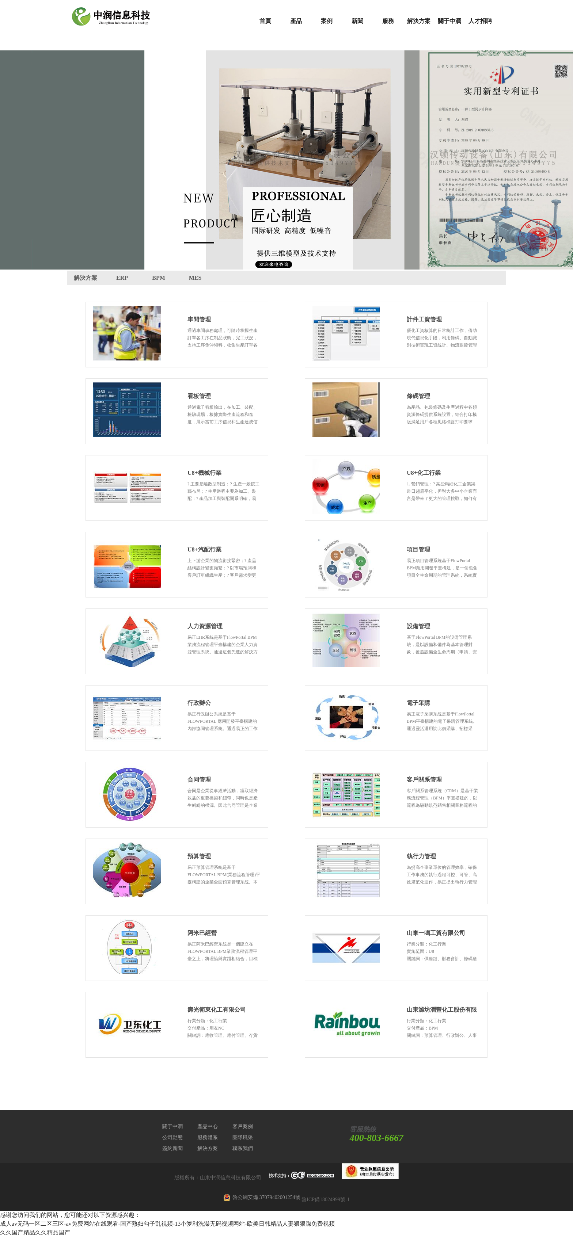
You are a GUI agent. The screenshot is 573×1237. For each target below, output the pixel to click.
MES (195, 278)
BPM (158, 278)
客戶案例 (242, 1126)
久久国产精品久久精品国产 (35, 1232)
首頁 (265, 21)
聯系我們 (242, 1148)
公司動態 (172, 1137)
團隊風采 (242, 1137)
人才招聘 (480, 21)
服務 (388, 21)
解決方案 (418, 21)
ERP (122, 278)
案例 (327, 21)
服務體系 (207, 1137)
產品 (296, 21)
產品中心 (207, 1126)
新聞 (357, 21)
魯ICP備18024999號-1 (325, 1199)
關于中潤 (449, 21)
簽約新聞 (172, 1148)
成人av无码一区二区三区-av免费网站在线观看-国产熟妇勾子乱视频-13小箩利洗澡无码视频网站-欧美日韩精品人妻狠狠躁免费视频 (167, 1224)
